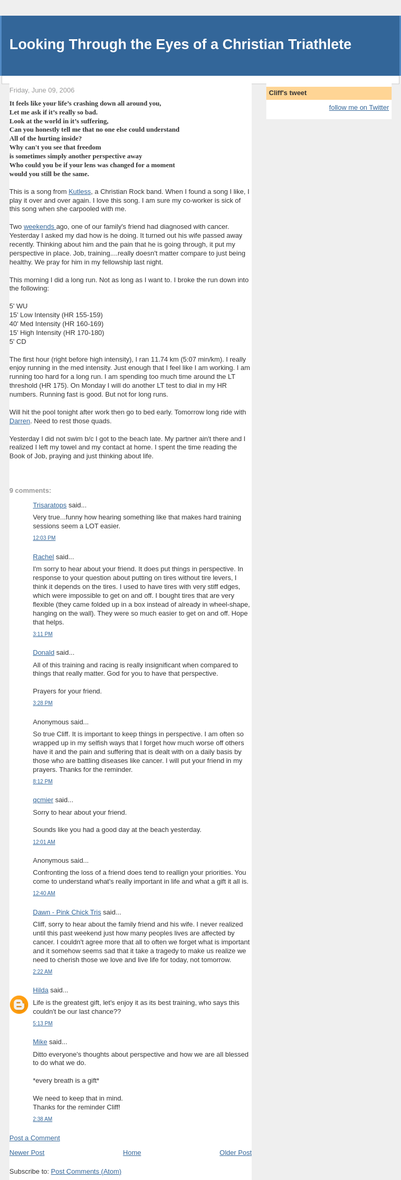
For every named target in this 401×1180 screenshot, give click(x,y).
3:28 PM (43, 703)
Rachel (43, 557)
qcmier (43, 800)
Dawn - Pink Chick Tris (67, 912)
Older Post (236, 1152)
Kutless (79, 191)
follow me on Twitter (359, 107)
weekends (39, 226)
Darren (19, 421)
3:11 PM (43, 634)
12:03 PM (44, 538)
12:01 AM (44, 842)
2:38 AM (42, 1119)
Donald (43, 652)
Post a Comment (34, 1138)
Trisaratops (50, 505)
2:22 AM (42, 972)
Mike (40, 1042)
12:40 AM (44, 893)
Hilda (41, 990)
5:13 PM (43, 1023)
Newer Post (26, 1152)
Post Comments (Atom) (86, 1171)
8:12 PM (43, 781)
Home (132, 1152)
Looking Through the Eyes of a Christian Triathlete (180, 44)
